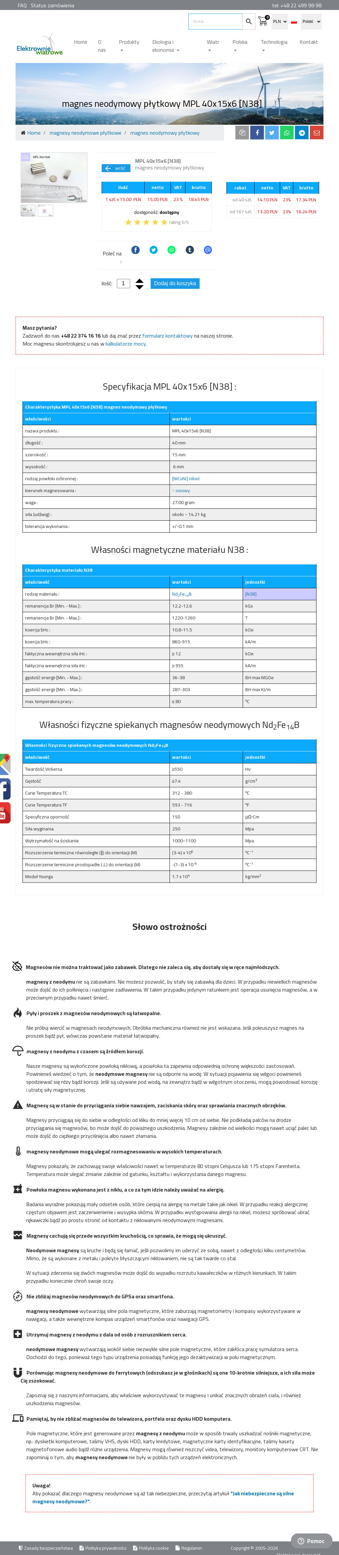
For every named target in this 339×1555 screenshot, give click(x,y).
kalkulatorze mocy (126, 344)
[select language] (311, 22)
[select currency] (279, 22)
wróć (114, 168)
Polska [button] (239, 42)
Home (80, 42)
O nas (102, 46)
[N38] (251, 594)
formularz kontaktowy (167, 336)
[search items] (215, 22)
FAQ (22, 5)
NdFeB (182, 594)
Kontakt (309, 42)
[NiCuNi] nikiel (186, 478)
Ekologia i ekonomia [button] (163, 46)
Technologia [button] (274, 42)
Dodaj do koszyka (175, 283)
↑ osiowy (181, 490)
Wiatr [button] (213, 42)
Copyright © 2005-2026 (255, 1548)
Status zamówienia (52, 5)
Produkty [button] (129, 42)
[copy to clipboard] (242, 132)
